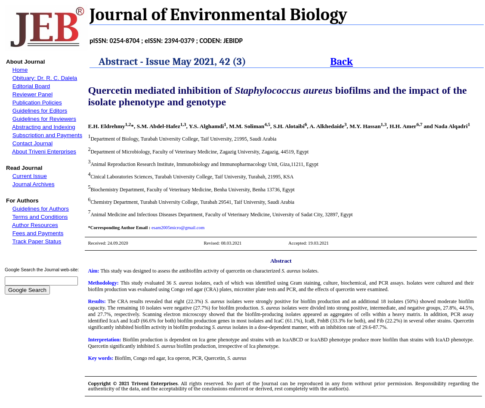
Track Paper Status (37, 241)
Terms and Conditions (40, 217)
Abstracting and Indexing (43, 127)
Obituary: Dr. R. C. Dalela (44, 78)
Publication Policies (37, 102)
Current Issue (29, 176)
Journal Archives (33, 184)
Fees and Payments (38, 233)
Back (341, 61)
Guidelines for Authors (40, 209)
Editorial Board (31, 86)
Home (20, 70)
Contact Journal (32, 143)
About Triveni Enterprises (44, 151)
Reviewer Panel (32, 94)
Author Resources (35, 225)
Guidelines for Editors (39, 110)
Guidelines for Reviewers (44, 119)
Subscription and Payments (47, 135)
